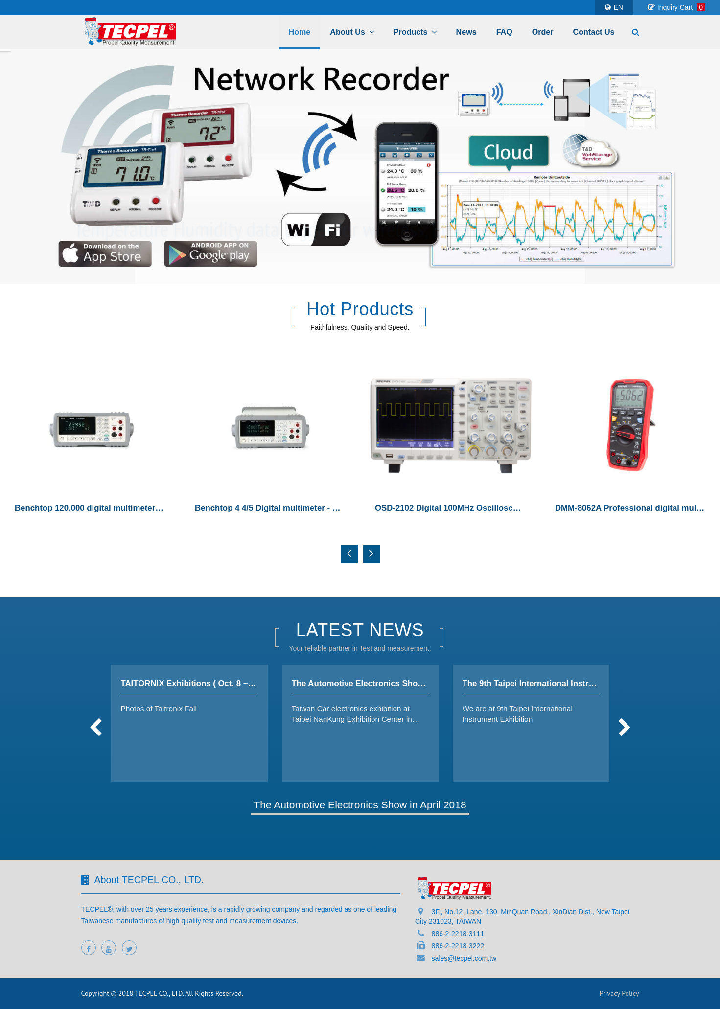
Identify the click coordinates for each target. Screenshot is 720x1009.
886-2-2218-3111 (458, 934)
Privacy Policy (619, 993)
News (466, 31)
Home (300, 31)
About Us (352, 31)
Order (543, 31)
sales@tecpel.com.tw (464, 958)
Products (415, 31)
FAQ (504, 31)
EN (614, 7)
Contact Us (594, 31)
